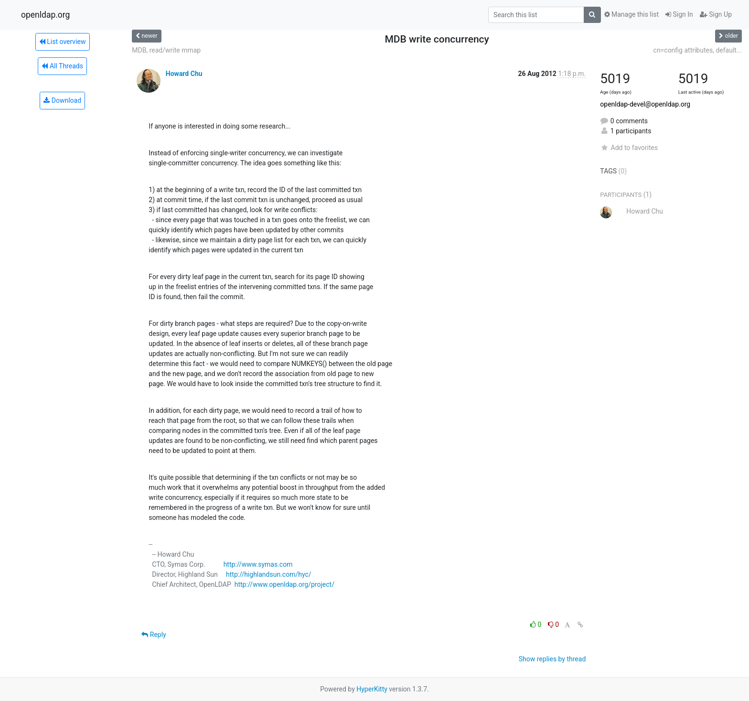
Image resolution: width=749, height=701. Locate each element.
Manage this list (631, 14)
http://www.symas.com (258, 564)
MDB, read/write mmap (166, 50)
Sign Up (716, 14)
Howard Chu (184, 73)
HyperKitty (371, 689)
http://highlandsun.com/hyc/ (268, 574)
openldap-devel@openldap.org (645, 104)
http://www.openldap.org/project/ (284, 584)
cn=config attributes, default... (697, 50)
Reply (153, 634)
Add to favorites (629, 147)
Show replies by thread (552, 659)
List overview (62, 41)
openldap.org (45, 15)
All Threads (62, 66)
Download (62, 100)
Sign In (679, 14)
